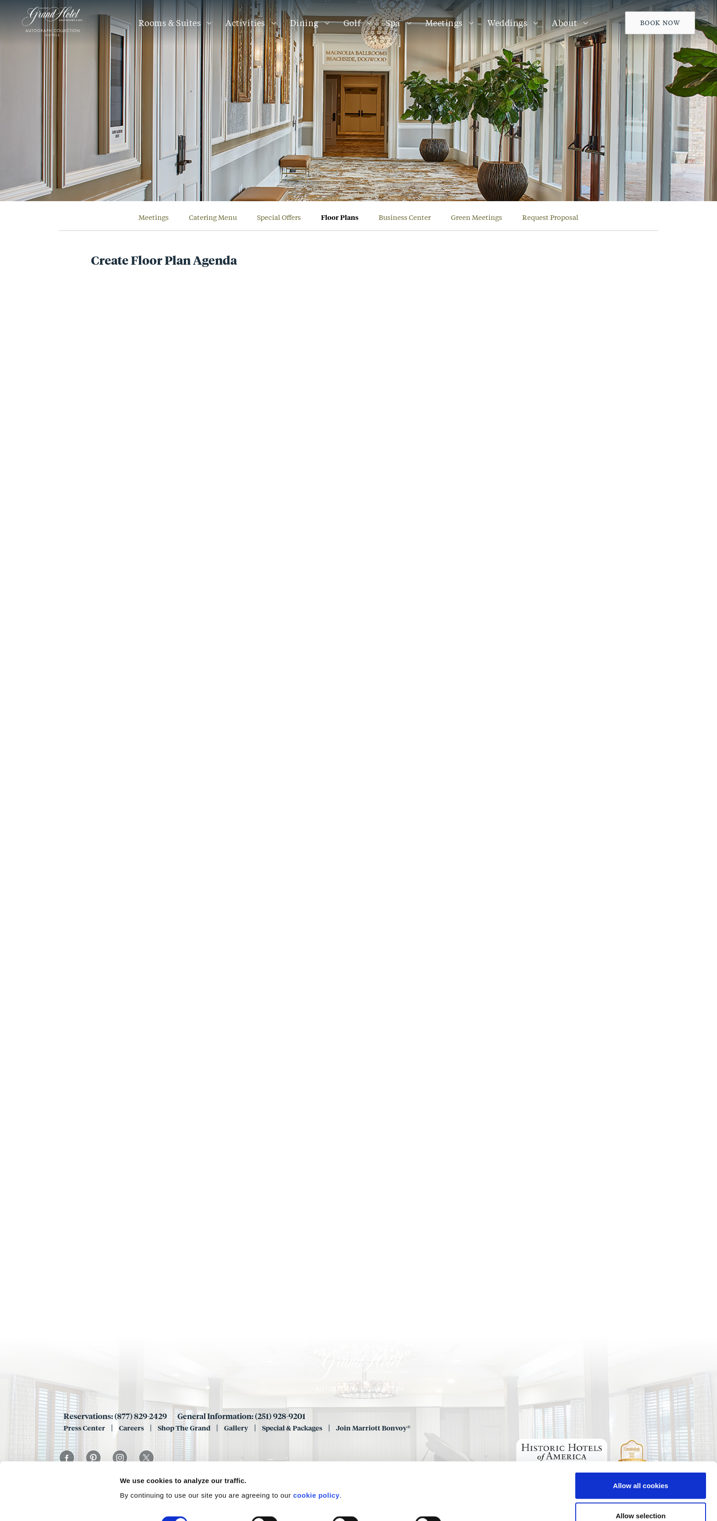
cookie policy (316, 1446)
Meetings (444, 23)
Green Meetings (476, 217)
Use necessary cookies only (640, 1496)
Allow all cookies (641, 1437)
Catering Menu (213, 217)
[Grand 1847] (52, 35)
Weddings (507, 23)
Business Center (405, 217)
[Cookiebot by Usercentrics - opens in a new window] (59, 1503)
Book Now (660, 23)
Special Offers (279, 217)
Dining (304, 23)
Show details (480, 1475)
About (564, 23)
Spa (393, 23)
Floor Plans (339, 217)
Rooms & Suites (170, 23)
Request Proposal (550, 217)
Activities (245, 23)
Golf (352, 23)
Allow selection (640, 1467)
